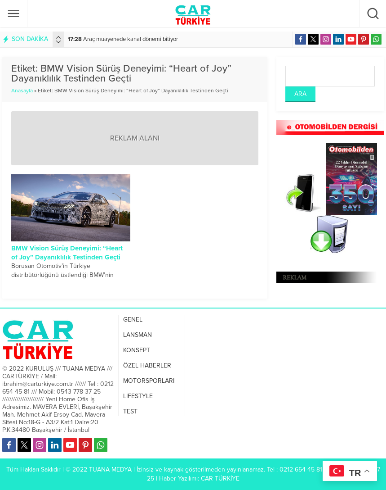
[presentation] (58, 37)
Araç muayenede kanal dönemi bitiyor (123, 39)
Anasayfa (22, 90)
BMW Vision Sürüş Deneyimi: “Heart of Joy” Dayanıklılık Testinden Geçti (67, 252)
